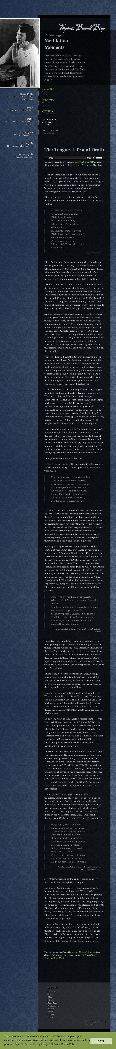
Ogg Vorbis (80, 161)
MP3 (92, 161)
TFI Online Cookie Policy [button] (62, 1044)
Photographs (49, 132)
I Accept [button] (101, 1040)
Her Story (49, 92)
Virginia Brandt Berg (81, 28)
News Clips (49, 103)
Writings (49, 112)
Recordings (49, 122)
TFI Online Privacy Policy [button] (34, 1044)
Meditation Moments (77, 951)
